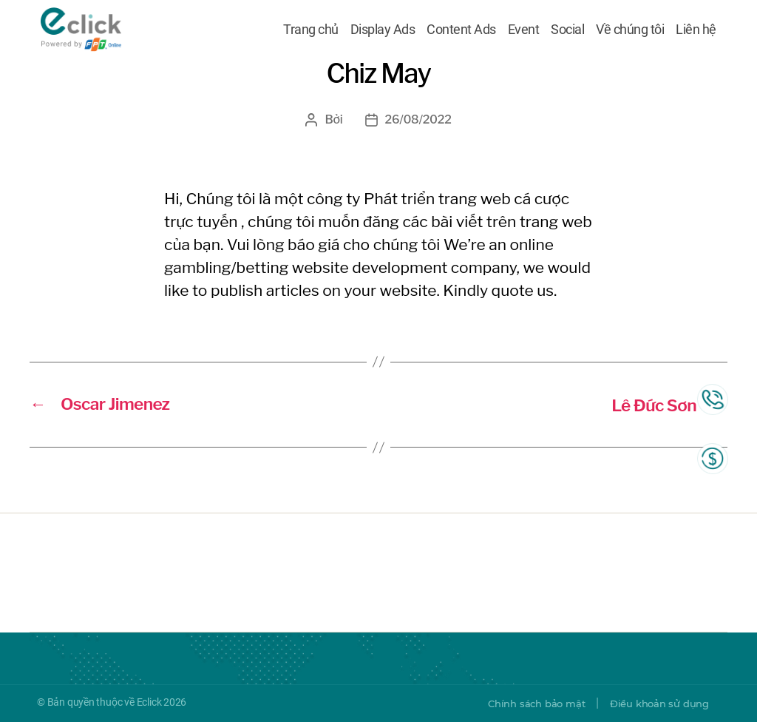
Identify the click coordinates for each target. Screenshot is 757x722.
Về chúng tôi (630, 31)
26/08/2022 (418, 119)
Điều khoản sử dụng (655, 703)
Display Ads (382, 31)
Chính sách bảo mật (525, 703)
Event (524, 31)
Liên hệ (696, 31)
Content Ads (461, 31)
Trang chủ (311, 31)
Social (567, 31)
